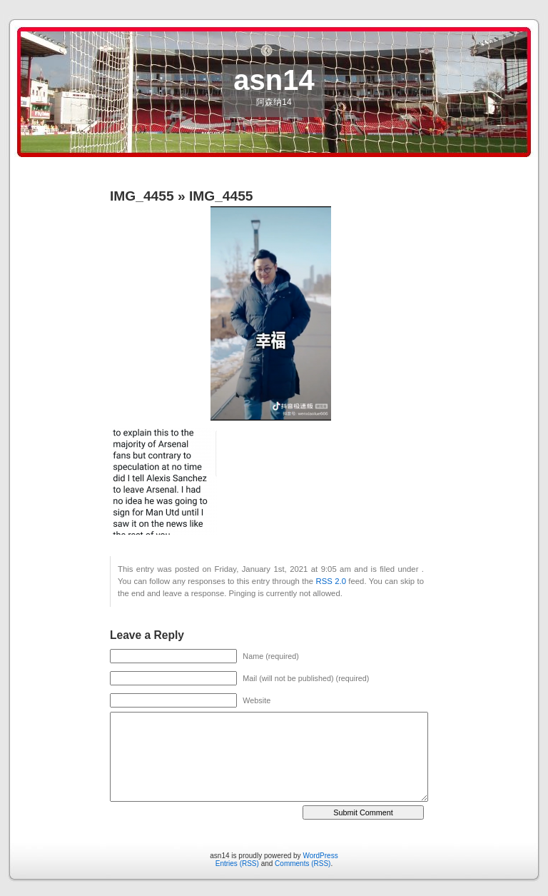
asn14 (273, 80)
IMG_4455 (142, 195)
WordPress (320, 856)
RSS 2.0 (330, 581)
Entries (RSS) (237, 863)
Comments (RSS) (302, 863)
